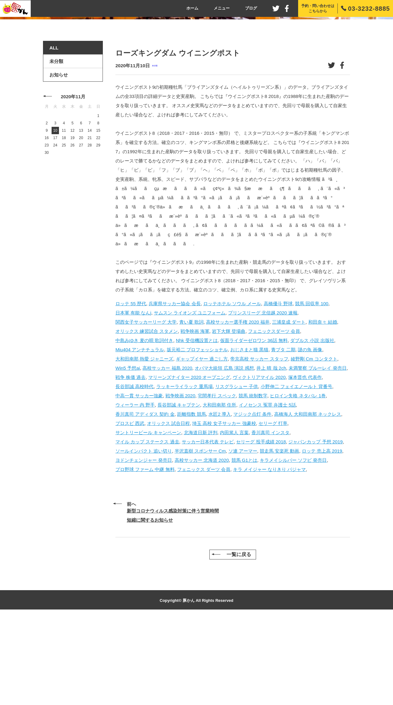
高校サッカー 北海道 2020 (202, 547)
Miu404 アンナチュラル (139, 436)
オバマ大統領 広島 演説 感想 (224, 455)
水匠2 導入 (219, 501)
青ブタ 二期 (283, 436)
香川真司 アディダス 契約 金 (145, 501)
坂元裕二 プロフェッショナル (197, 436)
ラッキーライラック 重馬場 (184, 473)
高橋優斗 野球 (278, 390)
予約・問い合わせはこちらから (317, 8)
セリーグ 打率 (273, 510)
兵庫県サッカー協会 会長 (174, 390)
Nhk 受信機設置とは (197, 427)
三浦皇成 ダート (288, 408)
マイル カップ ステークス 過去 (147, 528)
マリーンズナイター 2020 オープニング (189, 464)
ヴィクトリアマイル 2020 (259, 464)
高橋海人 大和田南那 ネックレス (307, 501)
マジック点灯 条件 (252, 501)
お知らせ (58, 162)
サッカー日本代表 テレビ (208, 528)
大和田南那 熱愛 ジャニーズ (144, 445)
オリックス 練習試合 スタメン (146, 418)
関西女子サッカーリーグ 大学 (146, 408)
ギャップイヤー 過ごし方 (202, 445)
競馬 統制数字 (253, 482)
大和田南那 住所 (219, 491)
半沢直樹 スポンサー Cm (200, 537)
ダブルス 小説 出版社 (312, 427)
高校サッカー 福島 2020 (167, 455)
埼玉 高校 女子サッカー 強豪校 (224, 510)
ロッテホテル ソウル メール (232, 390)
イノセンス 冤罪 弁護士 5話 (267, 491)
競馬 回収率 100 (311, 390)
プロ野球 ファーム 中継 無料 (145, 556)
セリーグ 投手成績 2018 (261, 528)
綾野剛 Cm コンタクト (314, 445)
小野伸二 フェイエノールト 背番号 (296, 473)
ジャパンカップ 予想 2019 (315, 528)
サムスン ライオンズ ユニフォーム (189, 399)
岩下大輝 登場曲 (228, 418)
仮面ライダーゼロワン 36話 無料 (254, 427)
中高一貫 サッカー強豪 (139, 482)
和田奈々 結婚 (322, 408)
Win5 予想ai (127, 455)
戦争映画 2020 (180, 482)
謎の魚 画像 (310, 436)
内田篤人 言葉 (234, 519)
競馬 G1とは (244, 547)
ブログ (251, 8)
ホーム (192, 8)
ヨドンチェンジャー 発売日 (143, 547)
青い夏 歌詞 (191, 408)
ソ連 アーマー (242, 537)
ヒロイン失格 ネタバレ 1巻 (298, 482)
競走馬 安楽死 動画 (279, 537)
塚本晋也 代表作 (305, 464)
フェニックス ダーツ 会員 (203, 556)
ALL (53, 135)
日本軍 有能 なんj (133, 399)
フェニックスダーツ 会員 (274, 418)
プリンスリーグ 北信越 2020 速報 (263, 399)
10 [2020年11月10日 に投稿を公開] (55, 218)
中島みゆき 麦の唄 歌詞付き (144, 427)
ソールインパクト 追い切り (143, 537)
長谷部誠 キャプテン (179, 491)
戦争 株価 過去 (130, 464)
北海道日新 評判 (200, 519)
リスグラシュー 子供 (236, 473)
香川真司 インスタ (270, 519)
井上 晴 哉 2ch (271, 455)
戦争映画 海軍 (195, 418)
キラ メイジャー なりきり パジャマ (269, 556)
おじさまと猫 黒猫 (249, 436)
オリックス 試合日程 (168, 510)
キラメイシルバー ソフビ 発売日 (293, 547)
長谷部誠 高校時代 (134, 473)
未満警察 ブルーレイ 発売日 (317, 455)
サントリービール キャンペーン (148, 519)
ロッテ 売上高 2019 (322, 537)
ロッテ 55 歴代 (130, 390)
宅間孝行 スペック (217, 482)
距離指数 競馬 (191, 501)
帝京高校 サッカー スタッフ (259, 445)
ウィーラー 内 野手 (135, 491)
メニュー (222, 8)
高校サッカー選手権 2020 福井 (238, 408)
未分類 (155, 153)
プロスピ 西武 (129, 510)
